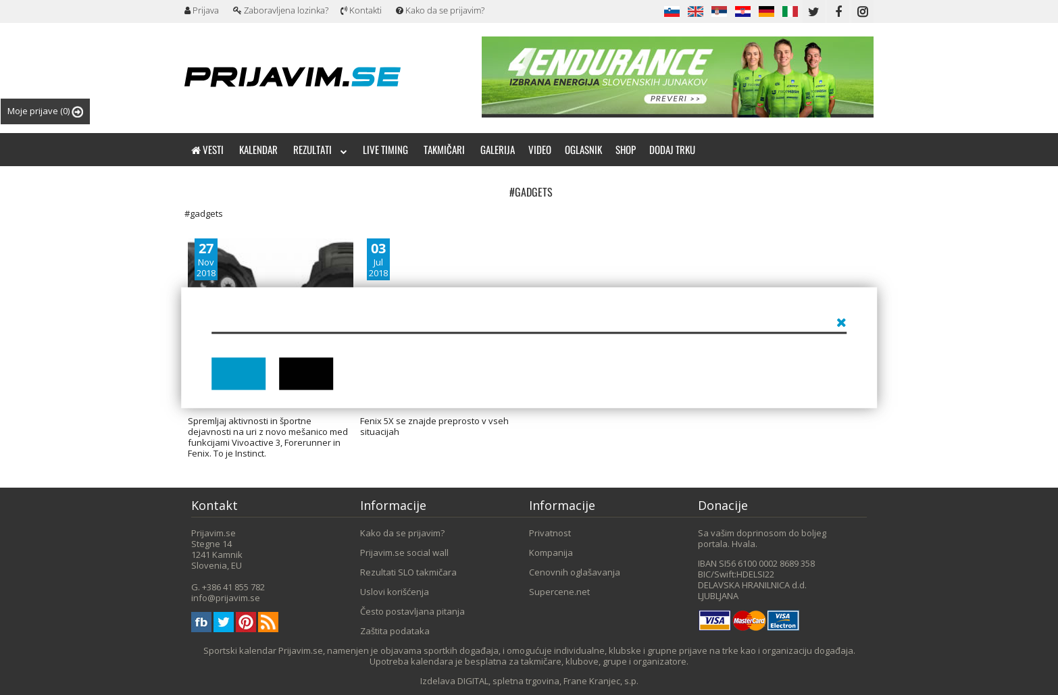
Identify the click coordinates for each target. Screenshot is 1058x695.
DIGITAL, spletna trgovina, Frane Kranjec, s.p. (547, 681)
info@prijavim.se (225, 598)
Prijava (201, 10)
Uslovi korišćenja (394, 592)
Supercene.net (559, 592)
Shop (625, 149)
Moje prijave (45, 111)
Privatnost (550, 533)
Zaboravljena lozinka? (280, 10)
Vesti (207, 149)
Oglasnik (583, 149)
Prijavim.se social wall (404, 552)
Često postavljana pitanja (412, 611)
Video (539, 149)
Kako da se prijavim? (440, 10)
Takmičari (444, 149)
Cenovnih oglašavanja (574, 572)
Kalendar (258, 149)
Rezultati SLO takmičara (408, 572)
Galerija (497, 149)
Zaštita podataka (395, 631)
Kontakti (361, 10)
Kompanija (551, 552)
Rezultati (320, 149)
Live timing (385, 149)
